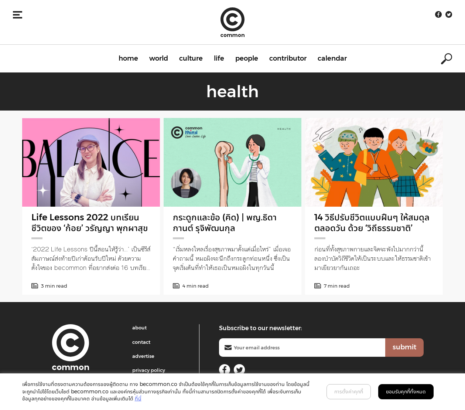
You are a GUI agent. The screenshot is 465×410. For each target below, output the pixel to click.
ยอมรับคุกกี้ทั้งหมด (406, 391)
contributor (288, 58)
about (139, 328)
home (128, 58)
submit (404, 347)
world (158, 58)
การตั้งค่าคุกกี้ (348, 391)
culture (191, 58)
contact (141, 342)
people (246, 58)
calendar (332, 58)
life (219, 58)
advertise (143, 356)
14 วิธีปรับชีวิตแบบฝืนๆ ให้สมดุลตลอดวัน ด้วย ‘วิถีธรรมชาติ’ (372, 222)
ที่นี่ (138, 398)
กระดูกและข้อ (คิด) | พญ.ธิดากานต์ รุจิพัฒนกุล (225, 222)
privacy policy (148, 370)
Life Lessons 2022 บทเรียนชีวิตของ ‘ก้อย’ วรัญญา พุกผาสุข (89, 222)
